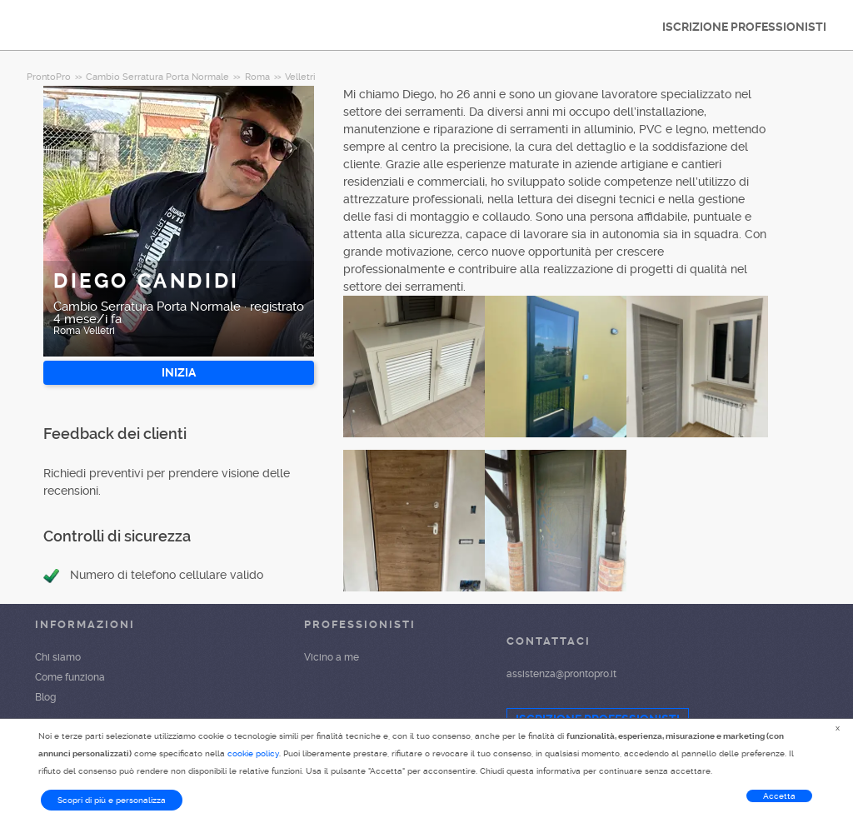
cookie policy (253, 753)
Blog (45, 697)
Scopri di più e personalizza (111, 800)
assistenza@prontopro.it (561, 674)
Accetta (779, 796)
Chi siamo (58, 657)
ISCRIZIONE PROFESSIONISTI (744, 26)
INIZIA (179, 372)
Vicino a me (331, 657)
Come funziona (70, 677)
